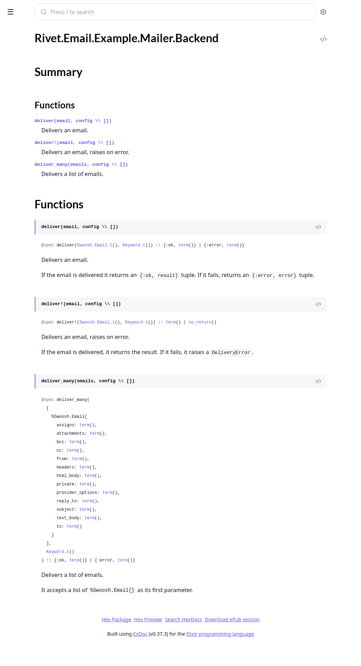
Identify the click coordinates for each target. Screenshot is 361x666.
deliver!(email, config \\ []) (167, 142)
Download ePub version (284, 638)
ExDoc (193, 652)
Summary (23, 86)
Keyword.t (226, 245)
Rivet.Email (18, 45)
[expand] (98, 47)
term (276, 245)
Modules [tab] (42, 30)
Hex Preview (201, 638)
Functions (24, 95)
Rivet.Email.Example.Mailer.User (44, 136)
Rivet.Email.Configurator (35, 55)
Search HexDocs (236, 638)
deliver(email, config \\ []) (165, 121)
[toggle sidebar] (96, 11)
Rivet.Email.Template (30, 145)
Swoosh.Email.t (187, 245)
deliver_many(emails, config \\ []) (173, 164)
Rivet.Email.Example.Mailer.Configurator (50, 107)
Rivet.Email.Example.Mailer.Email (45, 117)
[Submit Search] (135, 13)
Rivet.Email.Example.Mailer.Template (49, 126)
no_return (292, 331)
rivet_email (22, 8)
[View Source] (331, 227)
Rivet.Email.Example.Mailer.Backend (48, 74)
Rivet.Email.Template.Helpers (40, 155)
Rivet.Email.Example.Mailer (38, 64)
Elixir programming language (273, 652)
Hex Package (169, 638)
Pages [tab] (12, 30)
